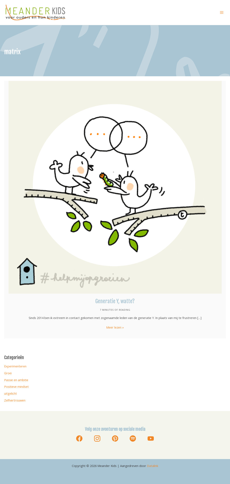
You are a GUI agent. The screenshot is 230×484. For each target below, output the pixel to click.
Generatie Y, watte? (115, 301)
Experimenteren (15, 366)
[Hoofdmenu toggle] (222, 12)
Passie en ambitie (16, 380)
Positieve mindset (16, 386)
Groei (8, 373)
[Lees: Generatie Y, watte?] (115, 187)
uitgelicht (10, 393)
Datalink (152, 466)
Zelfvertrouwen (14, 400)
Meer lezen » (115, 327)
